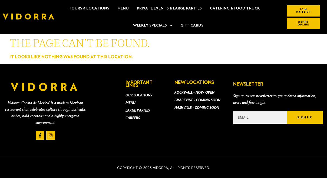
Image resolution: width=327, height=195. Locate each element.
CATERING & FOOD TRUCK (235, 8)
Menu (123, 8)
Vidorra (29, 17)
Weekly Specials (152, 26)
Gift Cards (191, 25)
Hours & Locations (88, 8)
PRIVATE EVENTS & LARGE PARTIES (169, 8)
